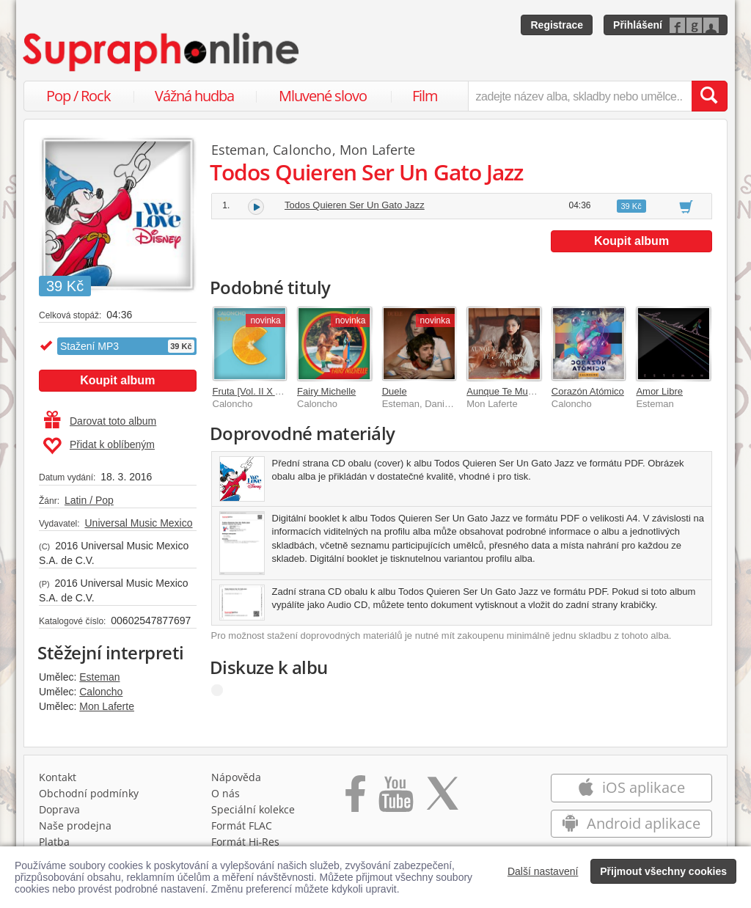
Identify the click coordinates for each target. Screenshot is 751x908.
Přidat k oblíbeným (99, 446)
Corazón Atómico (588, 391)
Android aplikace (631, 823)
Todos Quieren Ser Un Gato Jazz (355, 204)
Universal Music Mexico (138, 523)
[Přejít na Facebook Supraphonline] (355, 798)
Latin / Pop (89, 500)
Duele (394, 391)
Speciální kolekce (253, 809)
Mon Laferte (106, 706)
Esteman (99, 677)
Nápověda (236, 777)
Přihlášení (637, 25)
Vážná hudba (194, 96)
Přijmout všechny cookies (663, 871)
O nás (225, 793)
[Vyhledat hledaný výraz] (709, 96)
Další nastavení (543, 871)
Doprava (59, 809)
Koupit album (117, 380)
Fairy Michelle (326, 391)
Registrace (556, 25)
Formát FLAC (241, 825)
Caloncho (100, 692)
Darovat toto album (100, 421)
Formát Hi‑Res (245, 842)
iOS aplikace (631, 787)
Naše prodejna (75, 825)
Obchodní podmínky (89, 793)
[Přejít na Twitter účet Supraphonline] (442, 798)
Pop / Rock (78, 96)
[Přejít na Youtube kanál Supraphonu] (395, 798)
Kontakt (57, 777)
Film (425, 96)
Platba (54, 842)
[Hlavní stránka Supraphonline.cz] (162, 52)
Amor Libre (659, 391)
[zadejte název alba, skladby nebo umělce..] (580, 96)
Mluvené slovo (323, 96)
